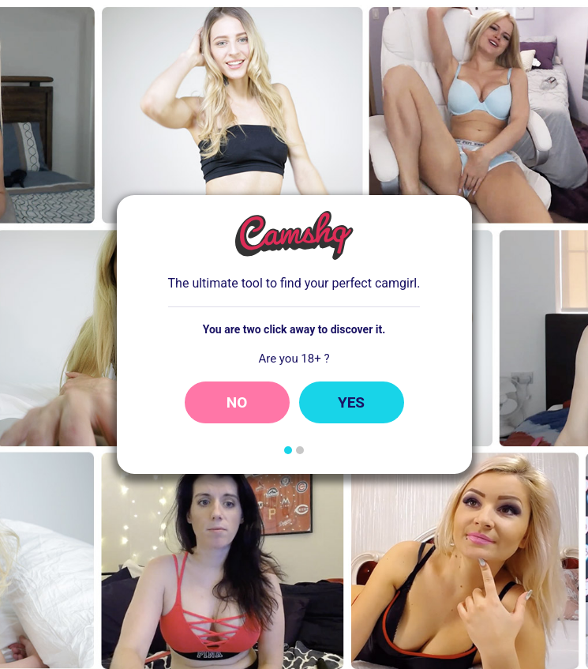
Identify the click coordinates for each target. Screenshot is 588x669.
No (237, 402)
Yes (351, 402)
